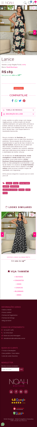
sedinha (6, 186)
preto (28, 189)
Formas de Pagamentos (9, 315)
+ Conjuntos (18, 280)
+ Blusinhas (18, 291)
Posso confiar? (6, 312)
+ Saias (18, 284)
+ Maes (18, 295)
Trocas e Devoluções (8, 350)
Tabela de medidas (18, 110)
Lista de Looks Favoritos (9, 356)
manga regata (24, 183)
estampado (14, 186)
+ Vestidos (18, 277)
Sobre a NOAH (6, 310)
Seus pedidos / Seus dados (10, 353)
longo (16, 183)
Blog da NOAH (6, 320)
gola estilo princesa (10, 189)
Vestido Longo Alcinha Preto (18, 257)
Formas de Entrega (7, 318)
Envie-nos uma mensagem (12, 335)
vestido (9, 183)
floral (5, 193)
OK (21, 369)
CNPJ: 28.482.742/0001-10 (18, 420)
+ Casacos (18, 287)
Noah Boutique (12, 67)
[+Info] (24, 64)
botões (21, 189)
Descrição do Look (18, 114)
